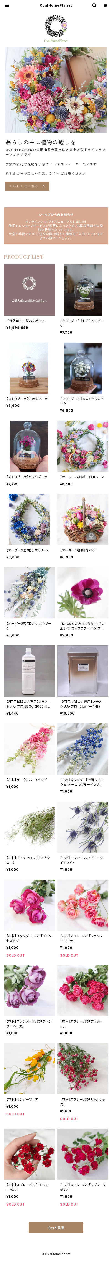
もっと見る (56, 1227)
